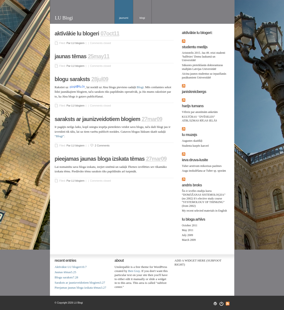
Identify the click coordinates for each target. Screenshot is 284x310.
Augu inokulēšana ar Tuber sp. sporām (204, 170)
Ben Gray (134, 271)
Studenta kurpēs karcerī (195, 145)
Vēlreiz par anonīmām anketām (200, 112)
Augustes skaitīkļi (192, 140)
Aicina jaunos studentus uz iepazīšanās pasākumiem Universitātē (204, 75)
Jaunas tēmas (71, 56)
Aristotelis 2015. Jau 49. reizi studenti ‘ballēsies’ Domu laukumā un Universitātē (203, 56)
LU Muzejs (189, 135)
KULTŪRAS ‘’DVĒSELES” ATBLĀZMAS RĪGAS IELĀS (199, 118)
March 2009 (189, 240)
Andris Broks (192, 185)
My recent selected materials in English (204, 210)
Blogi (142, 17)
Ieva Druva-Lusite (195, 160)
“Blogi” (59, 136)
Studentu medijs (195, 47)
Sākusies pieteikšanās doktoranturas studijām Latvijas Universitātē (202, 67)
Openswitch (221, 304)
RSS (228, 303)
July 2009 (187, 235)
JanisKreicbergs (194, 92)
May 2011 (188, 230)
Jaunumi (123, 17)
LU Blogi (64, 17)
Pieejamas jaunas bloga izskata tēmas (100, 159)
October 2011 (189, 225)
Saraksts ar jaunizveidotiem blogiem (97, 119)
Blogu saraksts (72, 79)
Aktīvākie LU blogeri (77, 33)
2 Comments (102, 145)
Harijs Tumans (193, 106)
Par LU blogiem (75, 43)
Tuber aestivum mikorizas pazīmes (202, 166)
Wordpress (215, 303)
